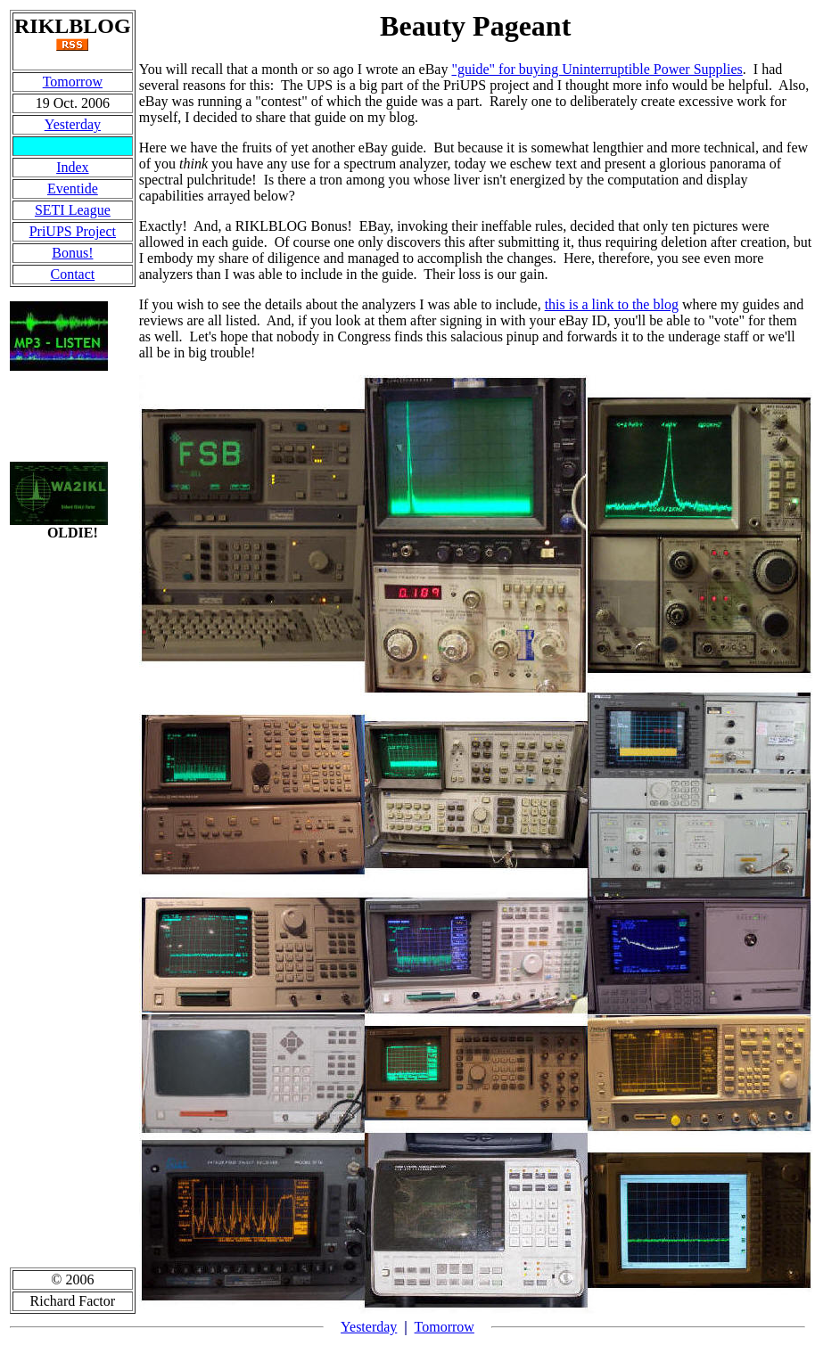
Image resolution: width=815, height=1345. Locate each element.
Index (72, 167)
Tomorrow (73, 81)
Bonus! (72, 252)
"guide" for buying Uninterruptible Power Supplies (596, 69)
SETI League (73, 209)
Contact (72, 274)
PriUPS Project (72, 231)
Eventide (72, 188)
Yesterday (73, 124)
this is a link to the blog (612, 304)
